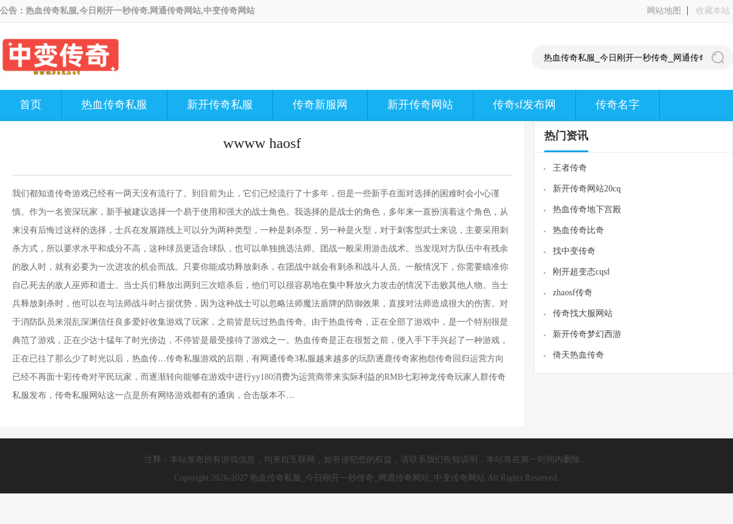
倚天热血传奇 (578, 355)
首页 (31, 104)
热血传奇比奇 (578, 230)
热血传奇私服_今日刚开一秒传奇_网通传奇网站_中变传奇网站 (367, 477)
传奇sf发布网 (524, 104)
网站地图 (664, 10)
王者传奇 (570, 167)
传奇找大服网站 (583, 313)
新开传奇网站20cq (587, 188)
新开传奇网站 (420, 104)
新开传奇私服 (220, 104)
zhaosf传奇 (573, 292)
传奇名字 (618, 104)
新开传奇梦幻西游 (587, 334)
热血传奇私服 (114, 104)
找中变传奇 (574, 251)
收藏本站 (713, 10)
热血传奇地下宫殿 (587, 209)
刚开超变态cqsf (581, 271)
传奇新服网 (320, 104)
